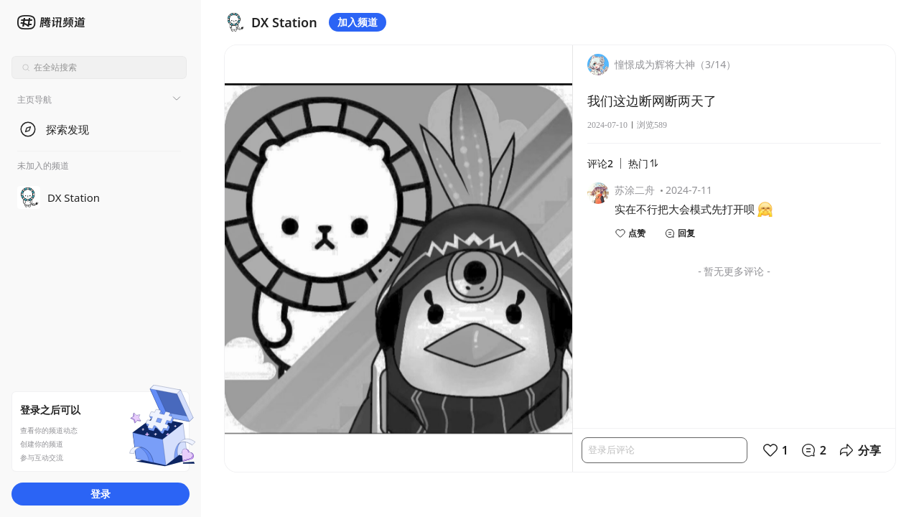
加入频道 (357, 22)
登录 (100, 493)
